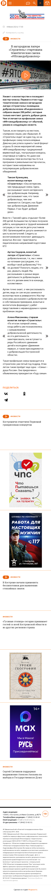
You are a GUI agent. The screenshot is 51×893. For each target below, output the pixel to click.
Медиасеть (32, 890)
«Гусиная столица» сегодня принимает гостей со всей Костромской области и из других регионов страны (25, 624)
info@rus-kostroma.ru (25, 820)
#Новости (15, 39)
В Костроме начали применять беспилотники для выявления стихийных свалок (20, 585)
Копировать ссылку (13, 32)
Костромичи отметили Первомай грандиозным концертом (22, 423)
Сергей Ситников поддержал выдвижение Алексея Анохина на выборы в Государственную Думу (22, 774)
